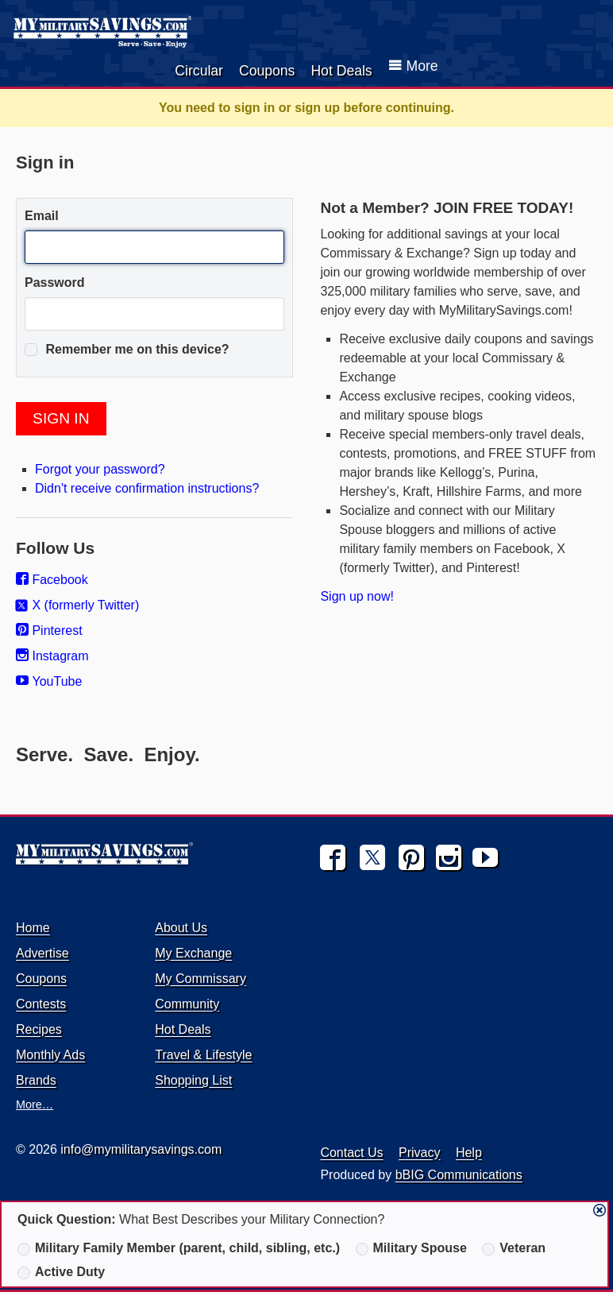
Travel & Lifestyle (203, 1055)
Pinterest (49, 630)
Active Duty (61, 1272)
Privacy (419, 1152)
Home (33, 927)
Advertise (42, 953)
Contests (41, 1004)
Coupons (267, 71)
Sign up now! (357, 596)
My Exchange (193, 953)
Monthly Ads (50, 1055)
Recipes (39, 1029)
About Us (181, 927)
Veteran (514, 1248)
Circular (199, 71)
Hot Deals (341, 71)
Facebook (52, 579)
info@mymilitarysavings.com (141, 1149)
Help (469, 1152)
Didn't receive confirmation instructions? (147, 488)
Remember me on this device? (127, 349)
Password (55, 282)
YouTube (49, 681)
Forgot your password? (100, 469)
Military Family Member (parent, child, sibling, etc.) (178, 1248)
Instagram (52, 656)
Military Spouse (411, 1248)
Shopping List (193, 1080)
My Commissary (200, 978)
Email (42, 215)
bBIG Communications (458, 1175)
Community (187, 1004)
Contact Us (351, 1152)
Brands (36, 1080)
